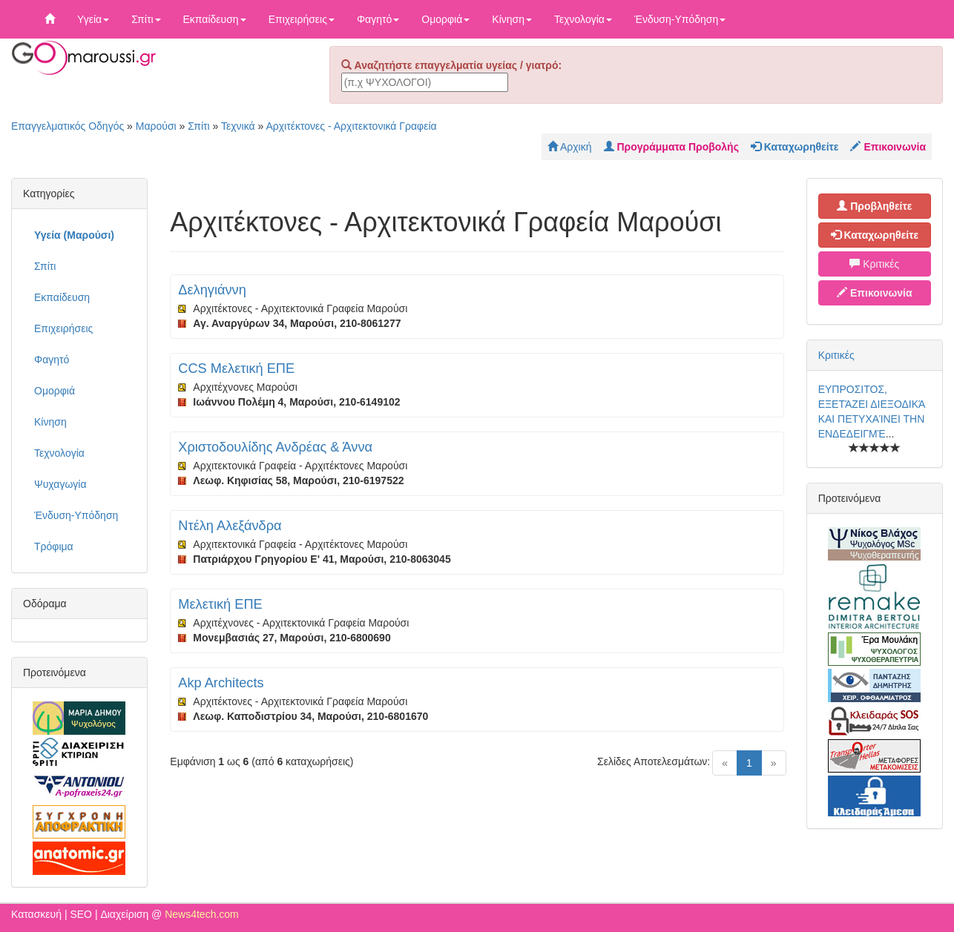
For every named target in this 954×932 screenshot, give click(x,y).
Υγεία (93, 19)
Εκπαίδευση (214, 19)
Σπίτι (145, 19)
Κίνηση (512, 19)
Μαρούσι (156, 126)
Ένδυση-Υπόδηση (680, 19)
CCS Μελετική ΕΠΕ (236, 368)
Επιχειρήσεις (302, 19)
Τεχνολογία (583, 19)
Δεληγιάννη (212, 289)
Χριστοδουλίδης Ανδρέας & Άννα (275, 447)
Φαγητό (378, 19)
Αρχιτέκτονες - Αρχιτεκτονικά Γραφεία (351, 126)
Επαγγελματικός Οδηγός (67, 126)
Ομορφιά (445, 19)
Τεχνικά (238, 126)
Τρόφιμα (53, 546)
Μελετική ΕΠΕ (220, 604)
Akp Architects (220, 682)
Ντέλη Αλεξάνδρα (229, 525)
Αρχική (569, 147)
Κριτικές (874, 264)
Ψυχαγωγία (60, 484)
